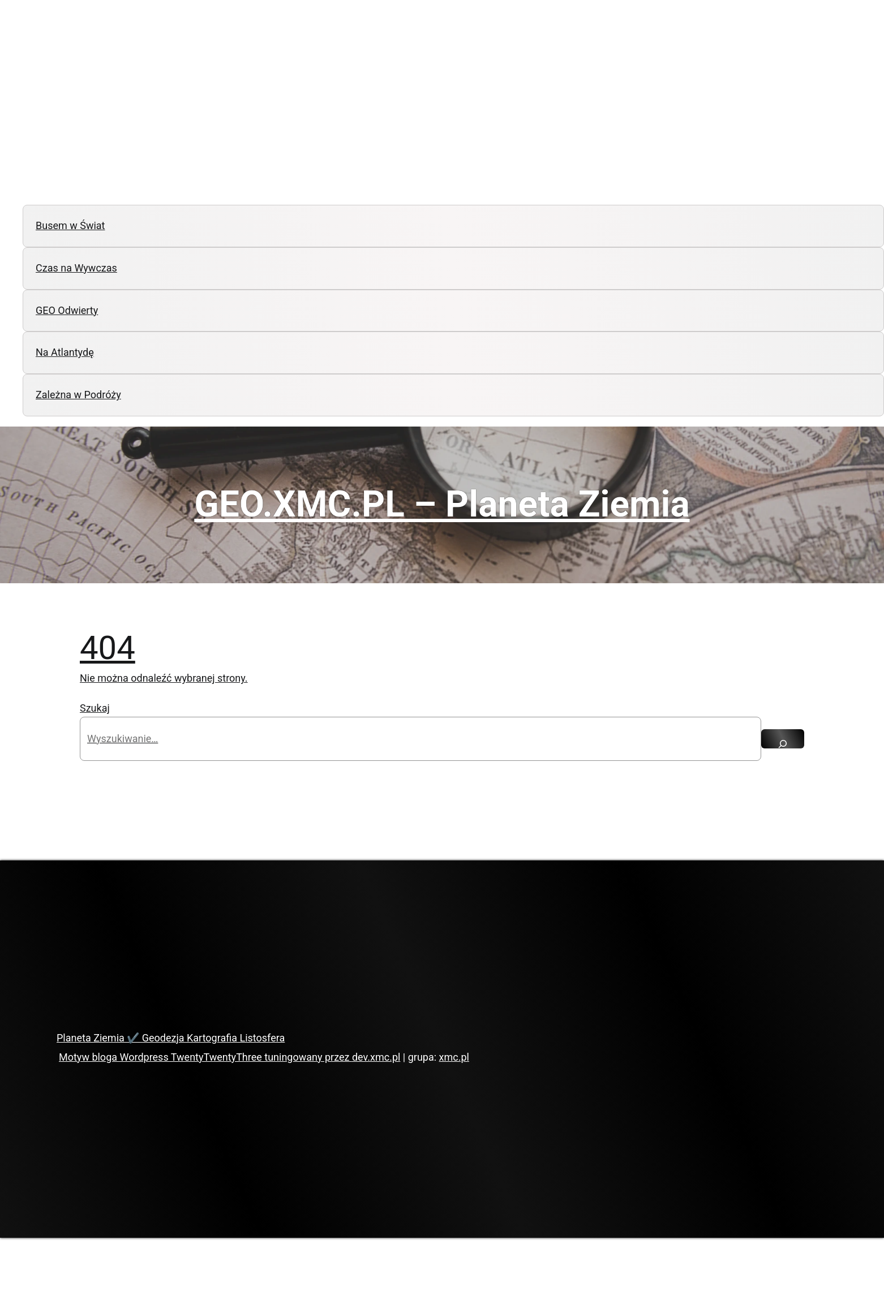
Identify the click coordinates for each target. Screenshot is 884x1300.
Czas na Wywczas (76, 268)
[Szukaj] (782, 738)
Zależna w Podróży (78, 395)
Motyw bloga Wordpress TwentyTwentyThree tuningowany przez (205, 1057)
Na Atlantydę (65, 352)
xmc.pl (454, 1057)
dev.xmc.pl (376, 1057)
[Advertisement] (442, 112)
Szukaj (95, 708)
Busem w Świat (70, 225)
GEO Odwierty (67, 310)
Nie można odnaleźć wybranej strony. (164, 678)
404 (107, 648)
